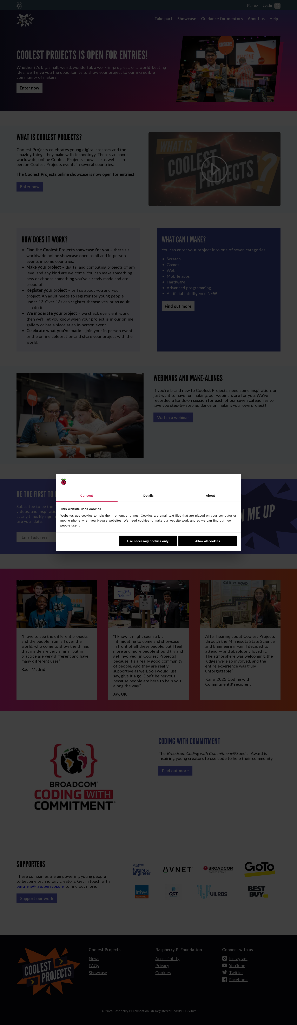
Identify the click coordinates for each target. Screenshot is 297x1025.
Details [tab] (148, 495)
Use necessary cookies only (148, 541)
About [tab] (210, 495)
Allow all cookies (207, 541)
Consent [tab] (86, 495)
